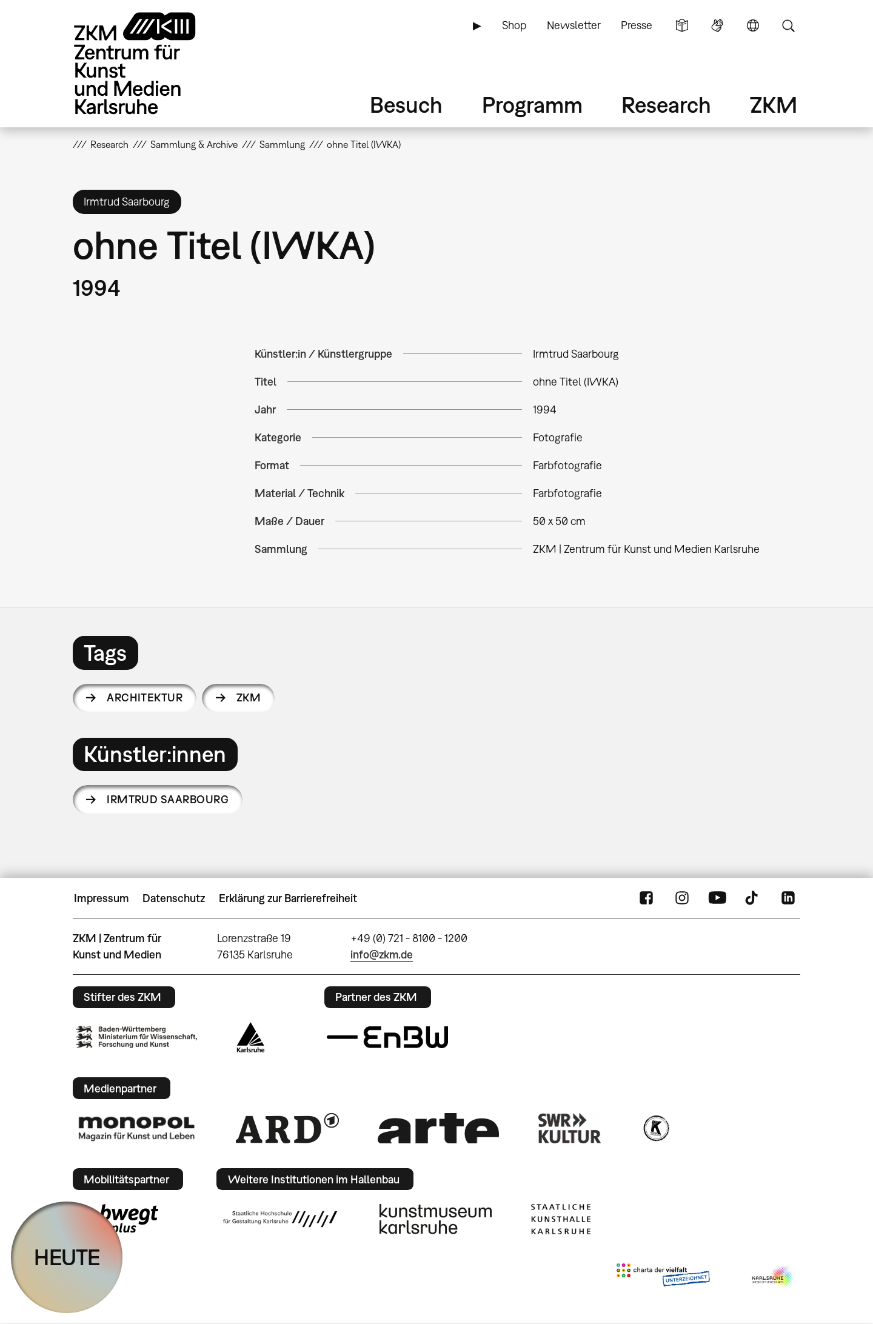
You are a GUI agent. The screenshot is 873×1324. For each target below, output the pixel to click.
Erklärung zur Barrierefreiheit (288, 898)
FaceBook (646, 898)
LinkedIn (788, 898)
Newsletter (574, 25)
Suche (788, 25)
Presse (636, 25)
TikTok (753, 898)
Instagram (682, 898)
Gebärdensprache (717, 25)
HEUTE (67, 1257)
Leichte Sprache (682, 25)
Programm (532, 105)
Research (666, 105)
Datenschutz (173, 898)
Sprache (753, 25)
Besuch (406, 105)
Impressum (101, 898)
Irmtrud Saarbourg (168, 799)
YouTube (717, 898)
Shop (514, 25)
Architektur (144, 697)
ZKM (773, 105)
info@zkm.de (381, 954)
